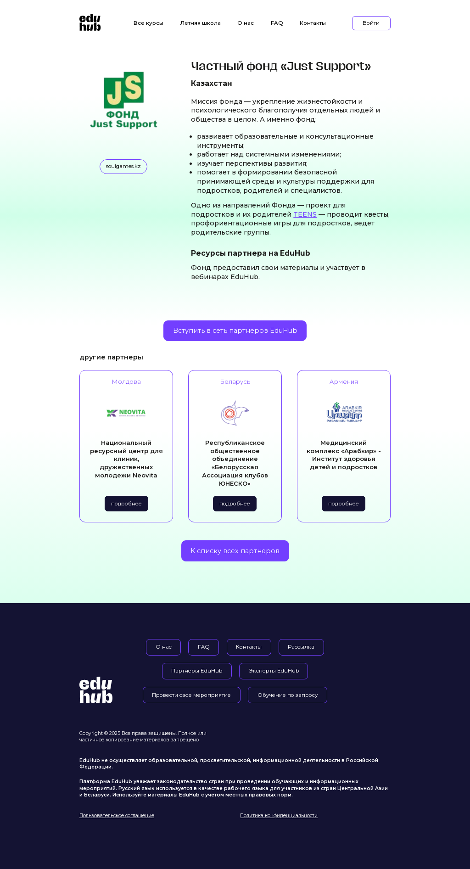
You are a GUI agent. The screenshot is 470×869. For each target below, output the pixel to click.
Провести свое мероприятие (191, 695)
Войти (371, 23)
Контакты (313, 23)
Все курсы (148, 23)
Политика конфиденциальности (279, 816)
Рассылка (301, 647)
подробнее (126, 503)
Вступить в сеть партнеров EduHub (235, 330)
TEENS (305, 214)
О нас (245, 23)
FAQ (277, 23)
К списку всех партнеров (235, 551)
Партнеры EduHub (196, 670)
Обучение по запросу (287, 695)
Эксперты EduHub (274, 670)
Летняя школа (200, 23)
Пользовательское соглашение (116, 816)
